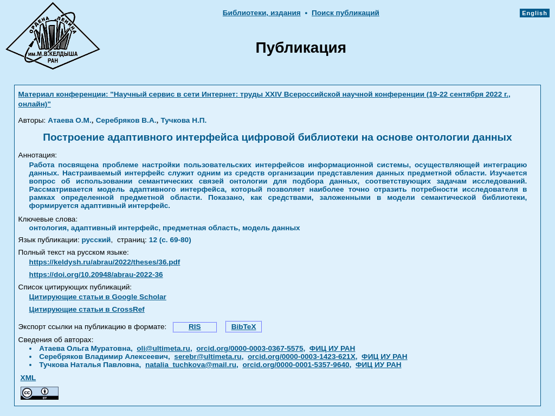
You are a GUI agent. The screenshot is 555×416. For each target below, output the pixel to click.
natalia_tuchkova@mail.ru (190, 365)
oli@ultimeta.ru (163, 348)
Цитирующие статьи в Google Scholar (97, 297)
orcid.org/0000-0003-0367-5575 (249, 348)
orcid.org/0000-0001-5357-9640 (295, 365)
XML (28, 378)
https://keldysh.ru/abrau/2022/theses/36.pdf (104, 262)
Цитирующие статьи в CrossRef (87, 309)
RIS (195, 327)
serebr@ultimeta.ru (207, 356)
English (535, 13)
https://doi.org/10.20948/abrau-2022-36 (96, 274)
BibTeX (243, 327)
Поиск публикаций (345, 13)
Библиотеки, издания (262, 13)
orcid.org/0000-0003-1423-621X (302, 356)
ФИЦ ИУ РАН (332, 348)
